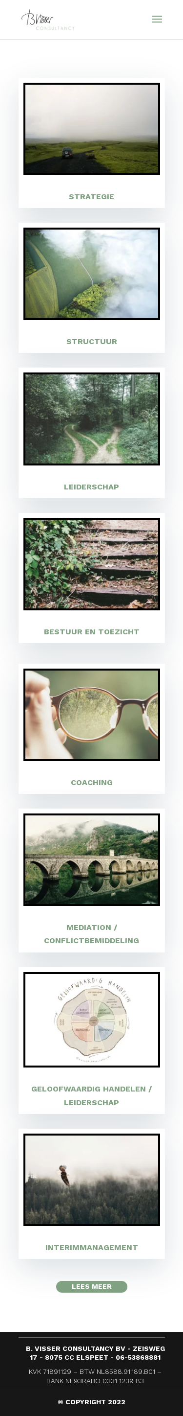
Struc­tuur (91, 341)
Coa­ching (92, 782)
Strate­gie (91, 196)
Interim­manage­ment (91, 1247)
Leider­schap (91, 486)
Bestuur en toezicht (92, 631)
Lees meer (92, 1286)
